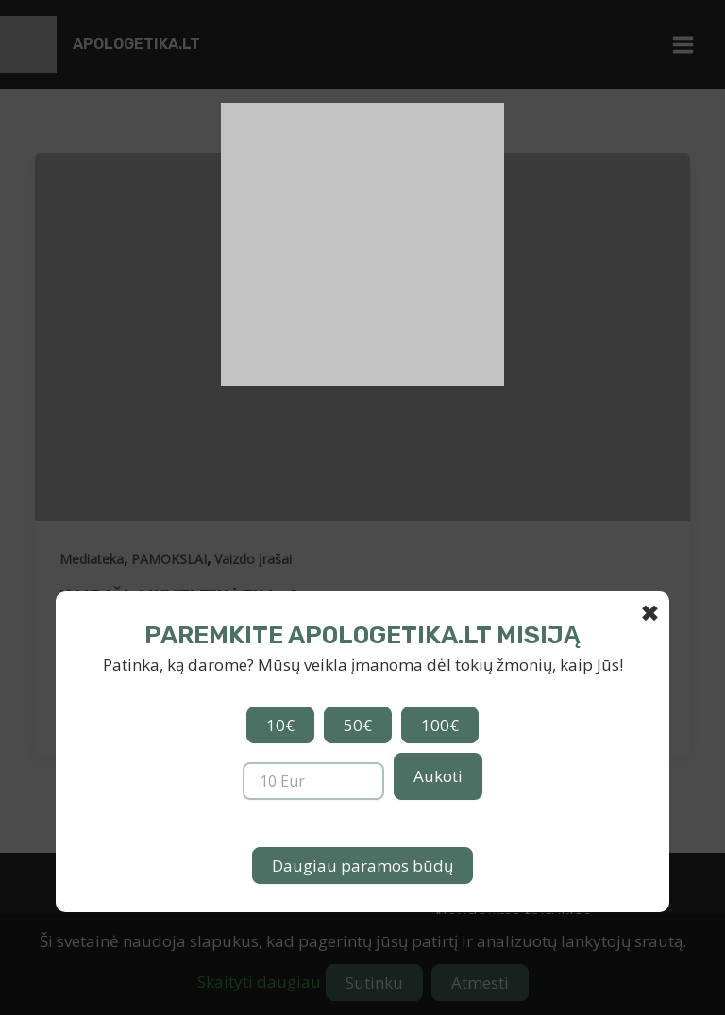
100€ (440, 725)
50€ (358, 725)
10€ (280, 725)
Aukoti (438, 776)
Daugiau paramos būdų (362, 865)
